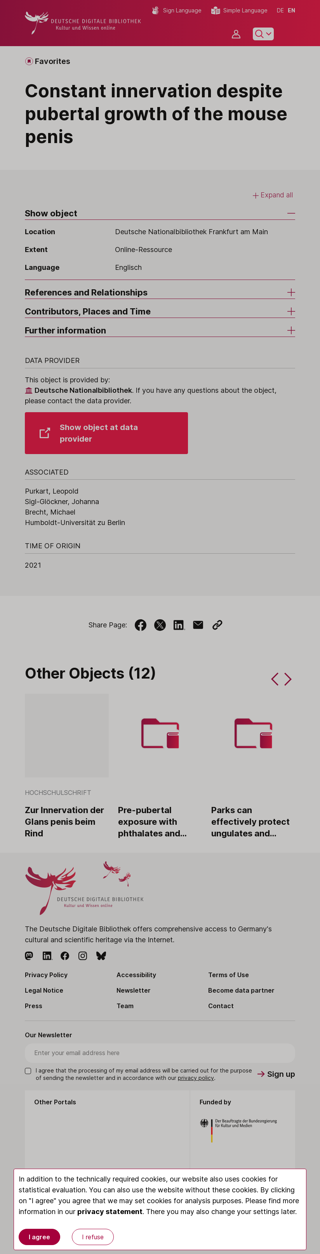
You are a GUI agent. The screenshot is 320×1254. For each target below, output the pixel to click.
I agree (39, 1237)
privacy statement (110, 1211)
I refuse (93, 1237)
